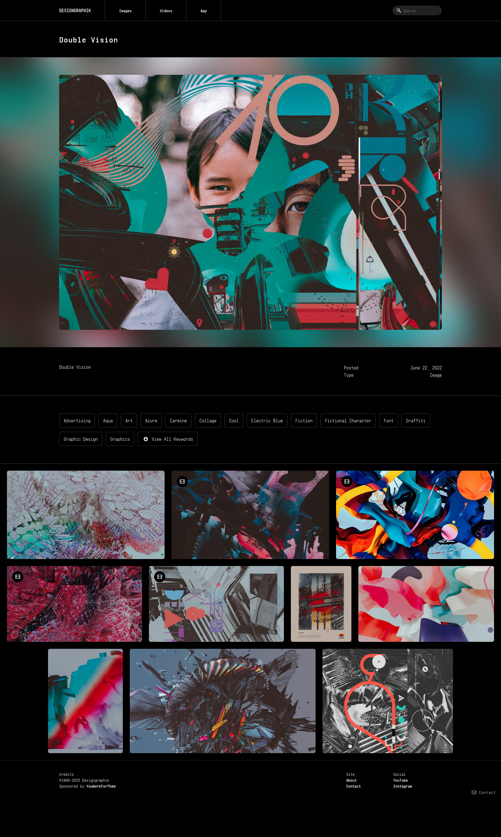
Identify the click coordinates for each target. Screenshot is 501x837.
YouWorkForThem (101, 785)
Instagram (402, 785)
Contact (353, 785)
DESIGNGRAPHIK (75, 10)
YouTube (400, 779)
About (351, 779)
